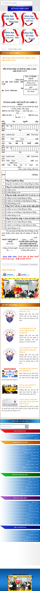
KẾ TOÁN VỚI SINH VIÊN (20, 474)
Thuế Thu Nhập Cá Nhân (14, 49)
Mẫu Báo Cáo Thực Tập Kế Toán (30, 494)
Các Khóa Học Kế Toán (32, 435)
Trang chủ (3, 49)
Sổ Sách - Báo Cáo (34, 505)
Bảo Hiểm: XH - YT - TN (32, 520)
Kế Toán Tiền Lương (33, 517)
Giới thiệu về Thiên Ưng (20, 421)
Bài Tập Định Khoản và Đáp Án (30, 491)
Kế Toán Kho (35, 502)
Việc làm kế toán (20, 527)
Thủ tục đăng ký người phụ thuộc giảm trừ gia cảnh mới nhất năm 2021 (28, 402)
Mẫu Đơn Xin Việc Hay (32, 537)
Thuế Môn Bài (35, 458)
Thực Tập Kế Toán (34, 479)
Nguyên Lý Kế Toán (33, 482)
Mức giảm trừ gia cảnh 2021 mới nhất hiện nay (28, 369)
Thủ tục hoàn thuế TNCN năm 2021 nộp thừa (27, 386)
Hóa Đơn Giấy (35, 455)
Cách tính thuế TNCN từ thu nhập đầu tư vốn (28, 310)
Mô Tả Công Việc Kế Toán (31, 540)
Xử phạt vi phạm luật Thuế (31, 452)
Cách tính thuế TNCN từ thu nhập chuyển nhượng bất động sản (28, 350)
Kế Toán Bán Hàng (34, 511)
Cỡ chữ (30, 65)
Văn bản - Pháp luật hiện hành (31, 446)
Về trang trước (24, 264)
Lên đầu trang (34, 264)
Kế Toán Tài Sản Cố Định (32, 523)
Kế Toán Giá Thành (33, 508)
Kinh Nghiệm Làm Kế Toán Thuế (30, 470)
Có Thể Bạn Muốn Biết (32, 485)
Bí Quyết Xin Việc (34, 534)
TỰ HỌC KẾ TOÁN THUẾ (20, 442)
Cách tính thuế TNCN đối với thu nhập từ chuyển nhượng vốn (27, 331)
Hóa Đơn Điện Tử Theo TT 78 (31, 449)
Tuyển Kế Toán (35, 531)
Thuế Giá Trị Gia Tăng (33, 461)
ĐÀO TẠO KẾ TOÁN (20, 431)
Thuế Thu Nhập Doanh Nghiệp (30, 467)
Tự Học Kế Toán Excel (32, 514)
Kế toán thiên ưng (20, 8)
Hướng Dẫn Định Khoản (32, 488)
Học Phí (36, 438)
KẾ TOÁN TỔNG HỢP (20, 498)
